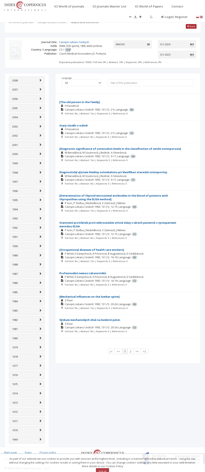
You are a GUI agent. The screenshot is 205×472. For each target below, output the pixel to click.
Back (191, 26)
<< (118, 351)
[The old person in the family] (79, 102)
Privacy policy (48, 452)
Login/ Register (174, 17)
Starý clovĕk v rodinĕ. (73, 125)
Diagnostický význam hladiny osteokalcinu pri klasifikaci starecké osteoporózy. (113, 172)
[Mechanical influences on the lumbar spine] (89, 296)
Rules (28, 452)
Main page (10, 452)
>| (144, 351)
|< (110, 351)
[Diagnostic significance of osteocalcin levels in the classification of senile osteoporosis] (120, 149)
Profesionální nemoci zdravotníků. (83, 273)
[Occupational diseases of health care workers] (91, 250)
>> (137, 351)
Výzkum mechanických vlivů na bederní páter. (90, 320)
